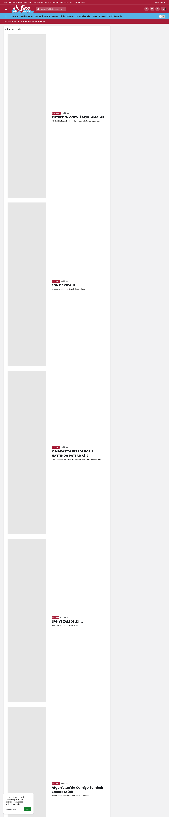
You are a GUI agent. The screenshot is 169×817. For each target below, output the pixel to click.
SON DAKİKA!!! (63, 285)
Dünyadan (56, 113)
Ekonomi (55, 617)
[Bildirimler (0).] (163, 9)
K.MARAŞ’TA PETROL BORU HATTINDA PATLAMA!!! (72, 453)
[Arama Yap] (146, 9)
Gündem (55, 281)
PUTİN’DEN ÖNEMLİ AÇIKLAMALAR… (79, 117)
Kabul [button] (27, 809)
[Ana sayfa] (6, 16)
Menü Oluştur (160, 2)
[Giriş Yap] (157, 9)
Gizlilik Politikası (11, 809)
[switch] (162, 16)
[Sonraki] (21, 21)
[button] (152, 9)
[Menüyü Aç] (6, 9)
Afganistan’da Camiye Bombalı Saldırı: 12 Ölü (77, 789)
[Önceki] (18, 21)
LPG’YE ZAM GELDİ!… (67, 621)
